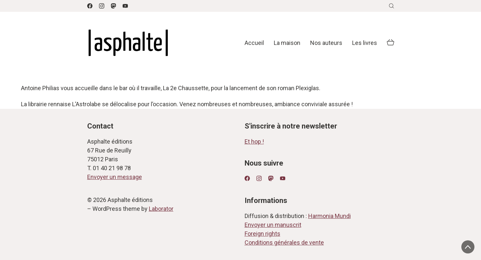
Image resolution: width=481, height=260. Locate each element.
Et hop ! (254, 141)
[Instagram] (101, 6)
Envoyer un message (114, 176)
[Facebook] (89, 6)
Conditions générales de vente (284, 242)
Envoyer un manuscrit (273, 224)
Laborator (161, 208)
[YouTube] (125, 6)
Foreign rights (262, 233)
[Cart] (390, 43)
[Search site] (391, 6)
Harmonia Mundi (329, 215)
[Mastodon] (113, 6)
